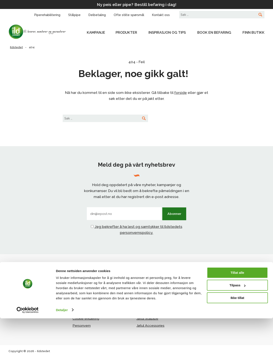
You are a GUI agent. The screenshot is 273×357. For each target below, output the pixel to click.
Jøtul (140, 283)
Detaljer (62, 348)
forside (180, 92)
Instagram (23, 284)
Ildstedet (41, 31)
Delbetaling (82, 298)
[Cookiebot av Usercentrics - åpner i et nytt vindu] (27, 348)
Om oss (78, 283)
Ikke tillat (237, 336)
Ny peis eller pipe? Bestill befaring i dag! (136, 4)
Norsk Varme (210, 291)
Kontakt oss (82, 291)
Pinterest (22, 299)
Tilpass (237, 324)
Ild (138, 298)
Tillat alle (237, 311)
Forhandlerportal (213, 283)
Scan (140, 291)
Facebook (23, 292)
